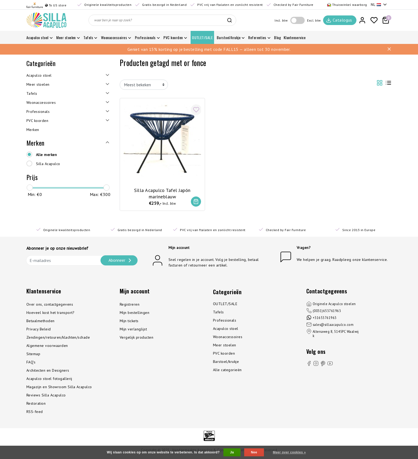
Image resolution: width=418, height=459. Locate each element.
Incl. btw (281, 20)
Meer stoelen (224, 345)
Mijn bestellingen (134, 312)
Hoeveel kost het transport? (50, 312)
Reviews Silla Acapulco (46, 395)
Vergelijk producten (136, 337)
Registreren (129, 304)
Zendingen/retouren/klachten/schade (58, 337)
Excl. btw (314, 20)
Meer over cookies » (289, 452)
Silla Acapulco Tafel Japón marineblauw (162, 193)
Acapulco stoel (225, 328)
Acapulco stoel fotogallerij (49, 378)
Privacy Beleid (38, 329)
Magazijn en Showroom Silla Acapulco (59, 387)
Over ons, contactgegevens (49, 304)
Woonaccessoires (227, 337)
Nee (254, 452)
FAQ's (30, 362)
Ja (232, 452)
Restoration (36, 403)
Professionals (224, 320)
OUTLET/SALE (225, 304)
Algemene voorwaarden (47, 345)
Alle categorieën (227, 370)
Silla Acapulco (48, 163)
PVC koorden (224, 353)
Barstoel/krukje (226, 361)
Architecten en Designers (47, 370)
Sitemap (33, 354)
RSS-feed (34, 411)
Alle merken (46, 154)
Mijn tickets (129, 321)
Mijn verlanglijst (133, 329)
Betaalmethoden (40, 321)
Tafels (218, 312)
